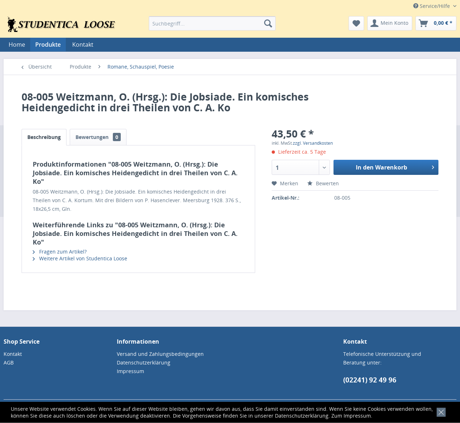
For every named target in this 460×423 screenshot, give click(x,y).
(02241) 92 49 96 (369, 380)
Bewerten (323, 183)
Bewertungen (98, 137)
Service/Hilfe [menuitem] (432, 6)
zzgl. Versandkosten (313, 143)
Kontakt (82, 44)
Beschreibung (44, 137)
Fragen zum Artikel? (60, 251)
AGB (9, 362)
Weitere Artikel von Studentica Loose (80, 258)
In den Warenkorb (395, 166)
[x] (440, 411)
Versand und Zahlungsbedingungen (160, 353)
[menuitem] (212, 23)
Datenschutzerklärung (301, 415)
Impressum (357, 415)
